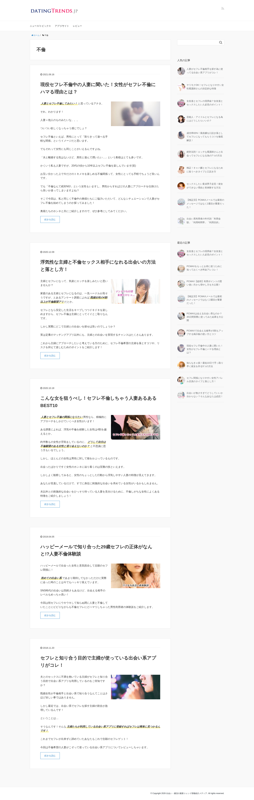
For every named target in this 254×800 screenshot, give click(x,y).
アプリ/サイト (62, 26)
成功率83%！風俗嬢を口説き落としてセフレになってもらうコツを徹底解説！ (205, 137)
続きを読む (50, 219)
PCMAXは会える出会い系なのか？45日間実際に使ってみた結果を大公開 (205, 317)
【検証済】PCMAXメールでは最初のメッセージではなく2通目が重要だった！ (205, 203)
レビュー (77, 26)
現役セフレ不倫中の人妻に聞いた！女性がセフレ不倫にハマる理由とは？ (205, 349)
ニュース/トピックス (40, 26)
